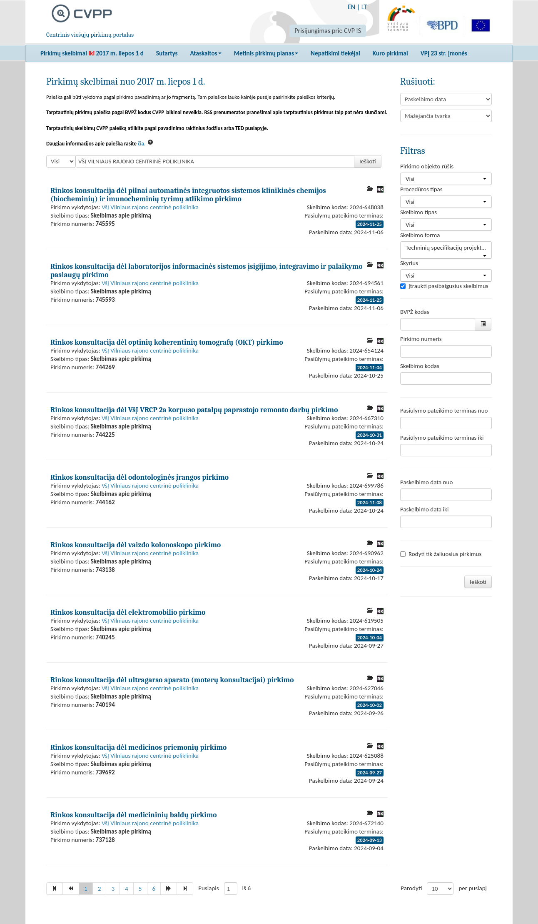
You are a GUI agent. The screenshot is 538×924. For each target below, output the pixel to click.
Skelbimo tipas (418, 212)
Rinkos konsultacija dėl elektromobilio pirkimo (127, 612)
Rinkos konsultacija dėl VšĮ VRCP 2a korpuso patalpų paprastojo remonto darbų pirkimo (194, 410)
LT (364, 7)
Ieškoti (367, 161)
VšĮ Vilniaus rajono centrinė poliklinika (150, 207)
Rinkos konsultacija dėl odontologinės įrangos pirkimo (139, 477)
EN (351, 7)
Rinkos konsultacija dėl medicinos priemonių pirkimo (138, 747)
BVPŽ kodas (414, 312)
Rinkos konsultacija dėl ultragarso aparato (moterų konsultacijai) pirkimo (172, 680)
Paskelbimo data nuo (426, 482)
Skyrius (409, 263)
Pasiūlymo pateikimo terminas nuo (444, 410)
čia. (142, 143)
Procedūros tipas (421, 189)
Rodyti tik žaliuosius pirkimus (440, 554)
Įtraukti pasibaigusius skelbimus (444, 286)
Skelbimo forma (420, 235)
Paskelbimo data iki (424, 509)
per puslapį (472, 888)
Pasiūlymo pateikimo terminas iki (442, 437)
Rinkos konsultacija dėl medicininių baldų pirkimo (133, 815)
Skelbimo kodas (419, 366)
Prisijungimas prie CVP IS (327, 31)
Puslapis (208, 888)
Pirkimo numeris (421, 339)
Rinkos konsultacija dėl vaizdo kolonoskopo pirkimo (135, 545)
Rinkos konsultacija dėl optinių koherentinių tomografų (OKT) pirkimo (166, 342)
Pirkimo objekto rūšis (426, 166)
